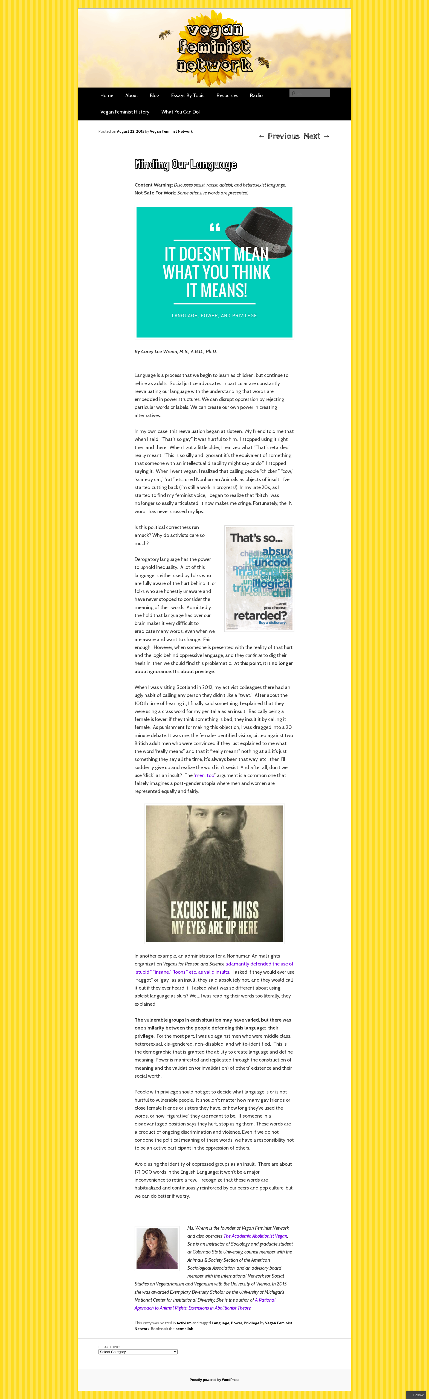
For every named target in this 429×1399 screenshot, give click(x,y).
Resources (227, 95)
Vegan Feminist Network (171, 131)
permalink (184, 1328)
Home (106, 95)
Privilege (251, 1323)
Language (220, 1323)
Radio (256, 95)
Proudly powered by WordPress (214, 1380)
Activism (184, 1323)
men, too (204, 775)
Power (236, 1323)
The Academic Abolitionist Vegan (255, 1236)
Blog (154, 95)
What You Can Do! (180, 112)
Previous (279, 136)
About (131, 95)
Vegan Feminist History (124, 112)
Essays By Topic (188, 95)
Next (317, 136)
